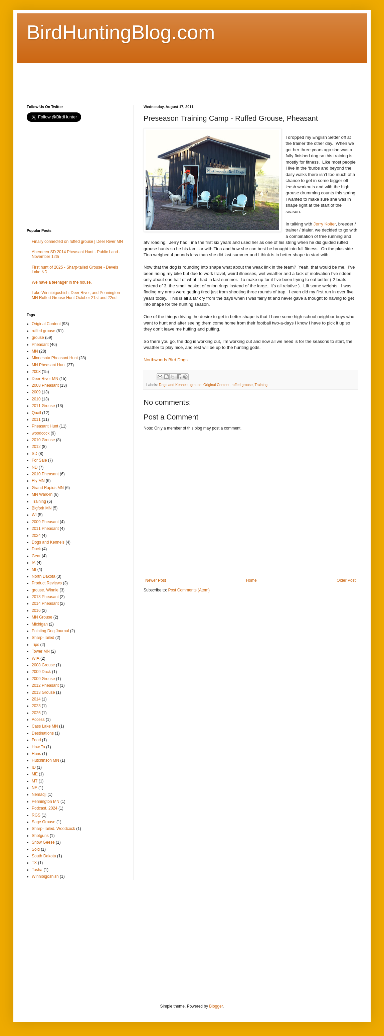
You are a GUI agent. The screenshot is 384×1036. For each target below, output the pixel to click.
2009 (36, 392)
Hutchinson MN (45, 760)
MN (35, 351)
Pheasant (40, 344)
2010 (36, 399)
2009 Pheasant (45, 522)
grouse (195, 385)
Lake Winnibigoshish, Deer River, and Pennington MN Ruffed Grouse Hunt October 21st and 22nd (76, 295)
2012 (36, 446)
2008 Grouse (43, 665)
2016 (36, 610)
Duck (36, 549)
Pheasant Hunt (45, 426)
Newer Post (155, 580)
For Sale (39, 460)
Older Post (346, 580)
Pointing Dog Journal (50, 631)
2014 (36, 699)
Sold (36, 849)
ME (35, 774)
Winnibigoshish (45, 876)
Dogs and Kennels (173, 385)
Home (251, 580)
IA (33, 562)
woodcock (40, 433)
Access (38, 719)
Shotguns (40, 835)
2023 (36, 705)
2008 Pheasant (45, 385)
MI (34, 569)
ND (34, 467)
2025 (36, 713)
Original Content (216, 385)
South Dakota (44, 856)
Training (260, 385)
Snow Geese (43, 842)
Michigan (40, 624)
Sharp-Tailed (43, 637)
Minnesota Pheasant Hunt (55, 358)
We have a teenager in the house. (62, 282)
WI (34, 514)
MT (34, 781)
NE (34, 787)
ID (34, 767)
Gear (36, 556)
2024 (36, 535)
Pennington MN (45, 801)
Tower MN (41, 651)
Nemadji (39, 794)
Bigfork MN (41, 508)
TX (34, 862)
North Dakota (43, 576)
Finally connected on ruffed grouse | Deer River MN (77, 241)
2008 (36, 371)
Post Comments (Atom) (189, 590)
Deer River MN (45, 378)
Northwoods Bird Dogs (166, 359)
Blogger (216, 1006)
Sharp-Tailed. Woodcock (53, 828)
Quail (36, 412)
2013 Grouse (43, 692)
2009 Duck (41, 671)
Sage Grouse (43, 822)
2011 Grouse (43, 405)
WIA (35, 658)
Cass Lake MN (45, 726)
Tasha (37, 869)
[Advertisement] (148, 78)
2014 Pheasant (45, 603)
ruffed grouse (241, 385)
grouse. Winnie (45, 590)
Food (36, 740)
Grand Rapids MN (48, 487)
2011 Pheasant (45, 528)
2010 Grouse (43, 440)
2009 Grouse (43, 678)
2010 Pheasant (45, 474)
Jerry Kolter (325, 223)
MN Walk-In (42, 494)
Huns (36, 753)
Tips (35, 644)
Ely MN (38, 480)
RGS (36, 815)
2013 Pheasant (45, 596)
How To (38, 747)
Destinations (43, 733)
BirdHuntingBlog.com (121, 32)
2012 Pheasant (45, 685)
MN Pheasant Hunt (48, 365)
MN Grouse (42, 617)
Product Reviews (47, 583)
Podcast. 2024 (44, 808)
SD (34, 453)
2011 (36, 419)
